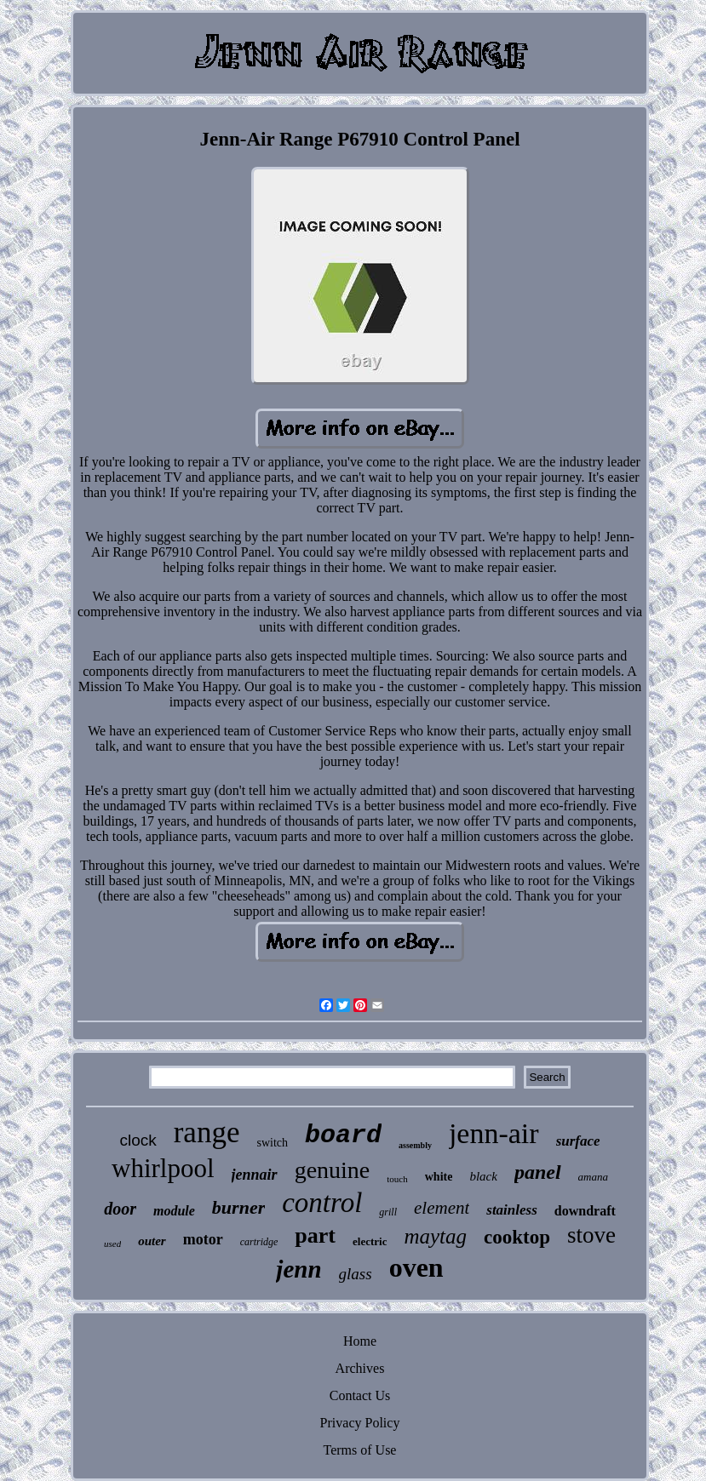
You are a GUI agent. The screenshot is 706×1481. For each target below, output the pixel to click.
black (482, 1176)
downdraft (585, 1211)
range (207, 1132)
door (120, 1208)
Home (359, 1341)
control (322, 1202)
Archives (360, 1368)
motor (203, 1239)
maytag (435, 1236)
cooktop (517, 1237)
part (315, 1235)
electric (370, 1241)
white (439, 1176)
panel (537, 1172)
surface (578, 1141)
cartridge (259, 1242)
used (112, 1243)
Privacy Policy (360, 1422)
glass (355, 1274)
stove (591, 1235)
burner (238, 1207)
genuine (332, 1170)
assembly (415, 1145)
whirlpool (163, 1168)
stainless (511, 1210)
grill (388, 1212)
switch (272, 1142)
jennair (255, 1174)
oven (416, 1267)
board (343, 1135)
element (441, 1208)
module (174, 1211)
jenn (298, 1269)
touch (397, 1179)
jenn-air (494, 1133)
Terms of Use (360, 1450)
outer (152, 1241)
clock (137, 1140)
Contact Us (360, 1395)
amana (593, 1176)
